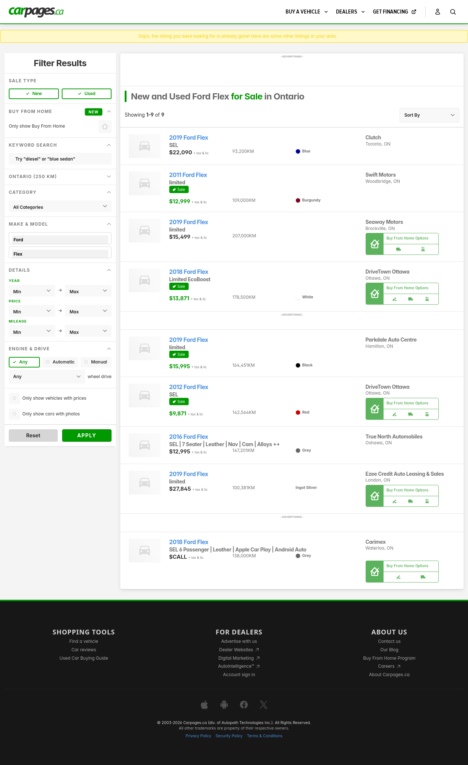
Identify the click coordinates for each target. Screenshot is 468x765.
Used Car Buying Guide (84, 658)
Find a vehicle (83, 641)
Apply (87, 435)
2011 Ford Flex (188, 175)
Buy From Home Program (389, 658)
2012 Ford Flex (188, 387)
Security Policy (229, 736)
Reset (33, 435)
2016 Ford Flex (188, 436)
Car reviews (83, 649)
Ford (60, 239)
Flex (60, 254)
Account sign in (239, 674)
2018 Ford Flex (188, 271)
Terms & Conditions (264, 736)
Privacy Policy (198, 736)
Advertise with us (239, 641)
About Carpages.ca (389, 674)
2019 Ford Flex (188, 137)
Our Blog (389, 649)
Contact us (389, 641)
